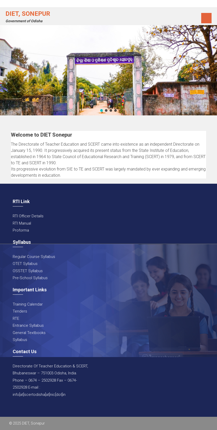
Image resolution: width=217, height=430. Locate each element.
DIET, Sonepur (27, 13)
